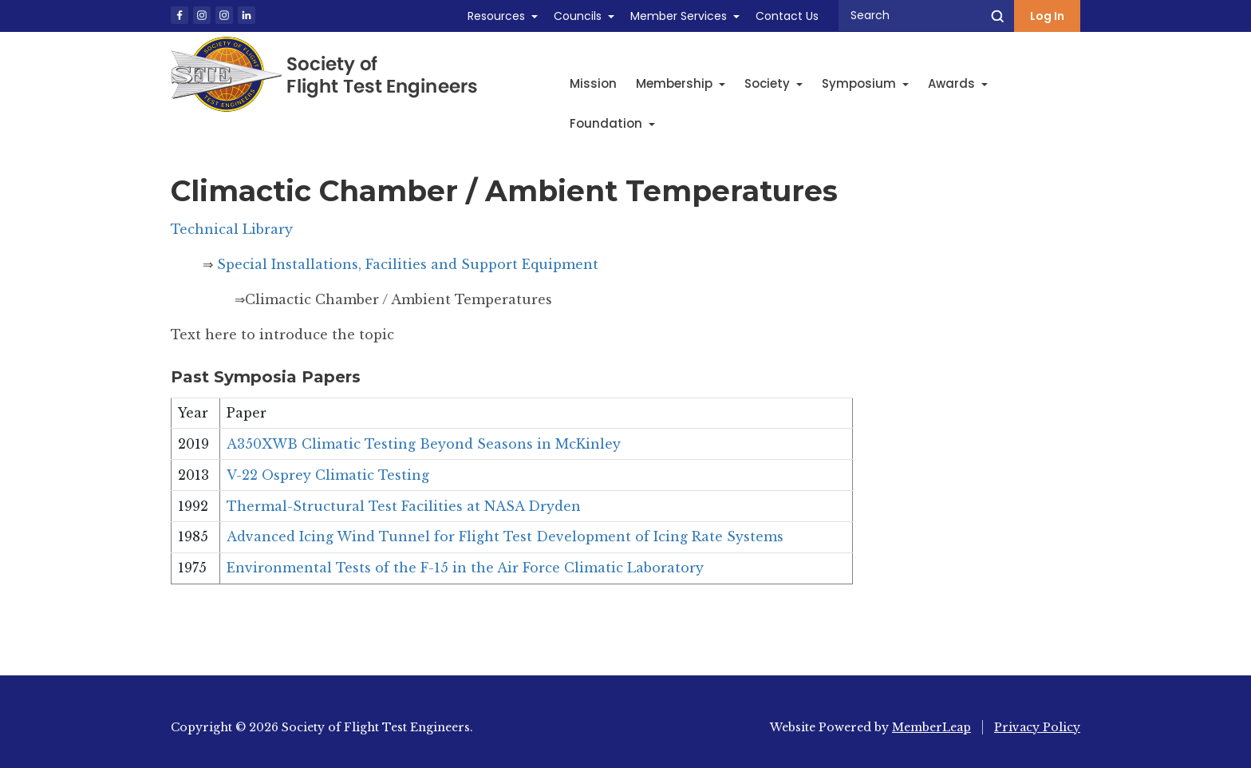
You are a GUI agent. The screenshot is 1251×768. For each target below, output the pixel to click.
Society (773, 83)
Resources (496, 16)
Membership (680, 83)
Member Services (678, 16)
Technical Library (232, 229)
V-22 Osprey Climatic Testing (328, 475)
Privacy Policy (1037, 727)
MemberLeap (931, 727)
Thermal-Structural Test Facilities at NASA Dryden (404, 506)
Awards (958, 83)
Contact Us (787, 16)
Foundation (612, 123)
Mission (593, 83)
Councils (578, 16)
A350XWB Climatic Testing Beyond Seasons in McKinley (424, 444)
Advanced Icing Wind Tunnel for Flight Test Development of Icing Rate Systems (505, 536)
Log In (1047, 16)
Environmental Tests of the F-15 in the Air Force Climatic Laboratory (465, 568)
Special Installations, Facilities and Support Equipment (407, 264)
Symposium (865, 83)
